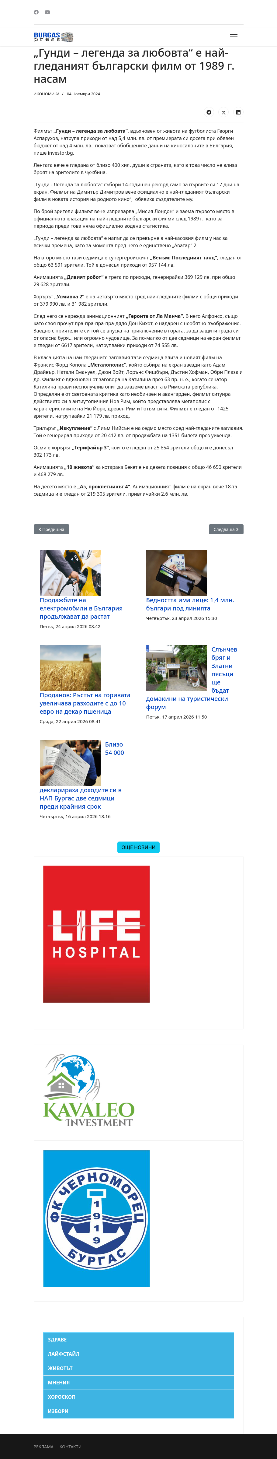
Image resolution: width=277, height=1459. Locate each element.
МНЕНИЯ (59, 1382)
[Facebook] (36, 12)
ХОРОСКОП (62, 1397)
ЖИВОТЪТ (60, 1368)
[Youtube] (47, 12)
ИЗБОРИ (58, 1411)
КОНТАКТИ (70, 1447)
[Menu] (233, 37)
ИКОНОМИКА (47, 94)
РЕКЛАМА (44, 1447)
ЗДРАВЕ (57, 1339)
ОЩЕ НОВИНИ (138, 847)
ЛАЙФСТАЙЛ (64, 1354)
